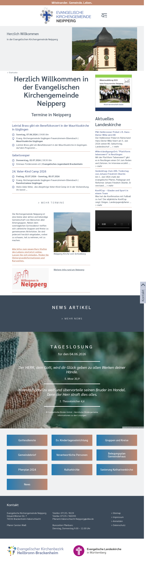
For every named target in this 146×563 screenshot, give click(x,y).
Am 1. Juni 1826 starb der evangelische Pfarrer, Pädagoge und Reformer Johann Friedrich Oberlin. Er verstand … (113, 177)
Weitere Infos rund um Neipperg (69, 268)
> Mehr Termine (51, 201)
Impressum (118, 515)
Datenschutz (119, 523)
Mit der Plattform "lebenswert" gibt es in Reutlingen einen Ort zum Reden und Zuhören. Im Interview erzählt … (113, 157)
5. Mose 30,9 (72, 377)
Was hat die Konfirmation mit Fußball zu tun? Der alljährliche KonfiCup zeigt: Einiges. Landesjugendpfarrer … (113, 196)
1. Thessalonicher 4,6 (72, 400)
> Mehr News (72, 317)
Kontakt (142, 299)
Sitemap (117, 511)
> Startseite (12, 71)
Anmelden (118, 519)
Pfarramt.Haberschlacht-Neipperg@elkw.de (73, 517)
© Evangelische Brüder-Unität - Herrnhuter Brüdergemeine (72, 410)
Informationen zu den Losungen (72, 414)
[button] (104, 15)
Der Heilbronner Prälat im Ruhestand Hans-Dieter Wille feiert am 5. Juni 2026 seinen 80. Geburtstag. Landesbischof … (113, 138)
